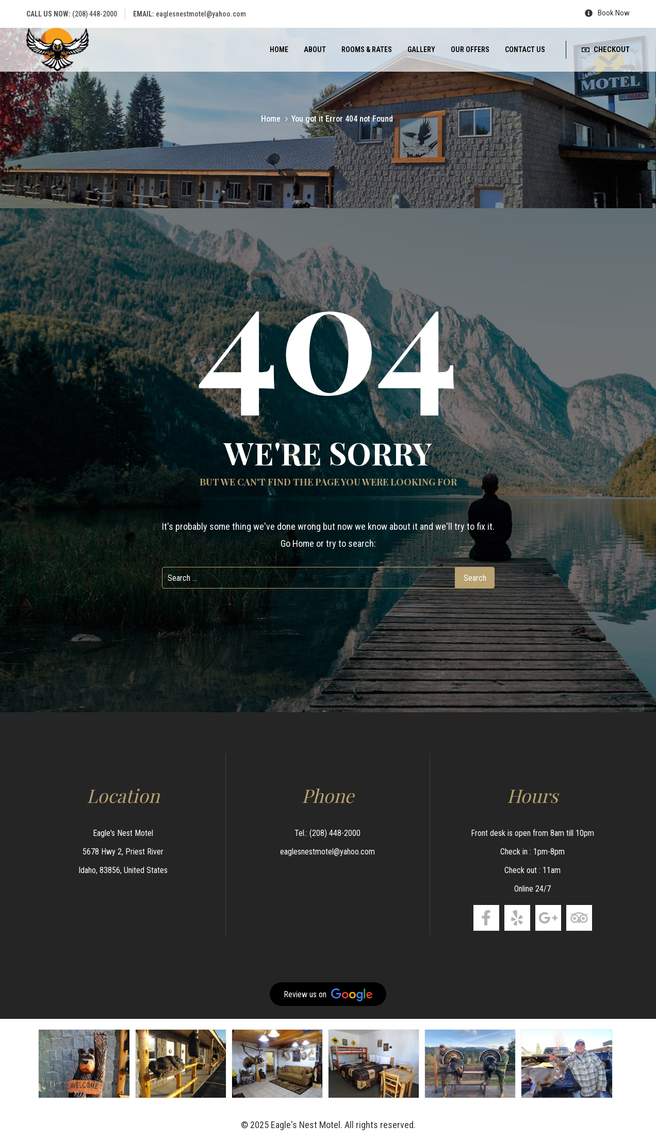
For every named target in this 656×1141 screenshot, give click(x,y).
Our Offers (470, 49)
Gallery (421, 49)
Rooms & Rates (366, 49)
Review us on (328, 994)
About (315, 49)
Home (279, 49)
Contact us (525, 49)
